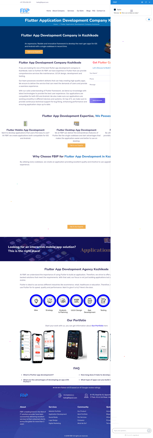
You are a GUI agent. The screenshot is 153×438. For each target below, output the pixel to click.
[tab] (47, 374)
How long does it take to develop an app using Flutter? (105, 375)
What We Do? (82, 423)
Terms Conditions (112, 423)
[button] (34, 52)
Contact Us (101, 11)
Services (71, 11)
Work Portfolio (82, 414)
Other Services (111, 417)
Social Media (53, 417)
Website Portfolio (55, 411)
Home (48, 11)
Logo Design (53, 420)
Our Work (80, 11)
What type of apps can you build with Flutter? (101, 380)
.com (47, 2)
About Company (58, 11)
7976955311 (68, 395)
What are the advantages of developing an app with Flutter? (46, 381)
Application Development (58, 414)
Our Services (82, 417)
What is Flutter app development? (38, 375)
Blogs (89, 11)
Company (81, 420)
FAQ (93, 11)
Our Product (82, 411)
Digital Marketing (55, 423)
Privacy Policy (111, 420)
